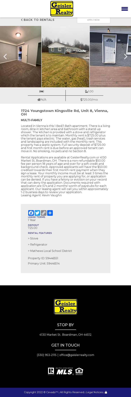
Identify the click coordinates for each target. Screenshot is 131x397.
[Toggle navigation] (124, 9)
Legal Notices (94, 392)
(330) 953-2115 (46, 355)
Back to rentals (38, 20)
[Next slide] (125, 56)
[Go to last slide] (5, 56)
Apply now (93, 20)
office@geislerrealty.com (76, 355)
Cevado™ (52, 392)
